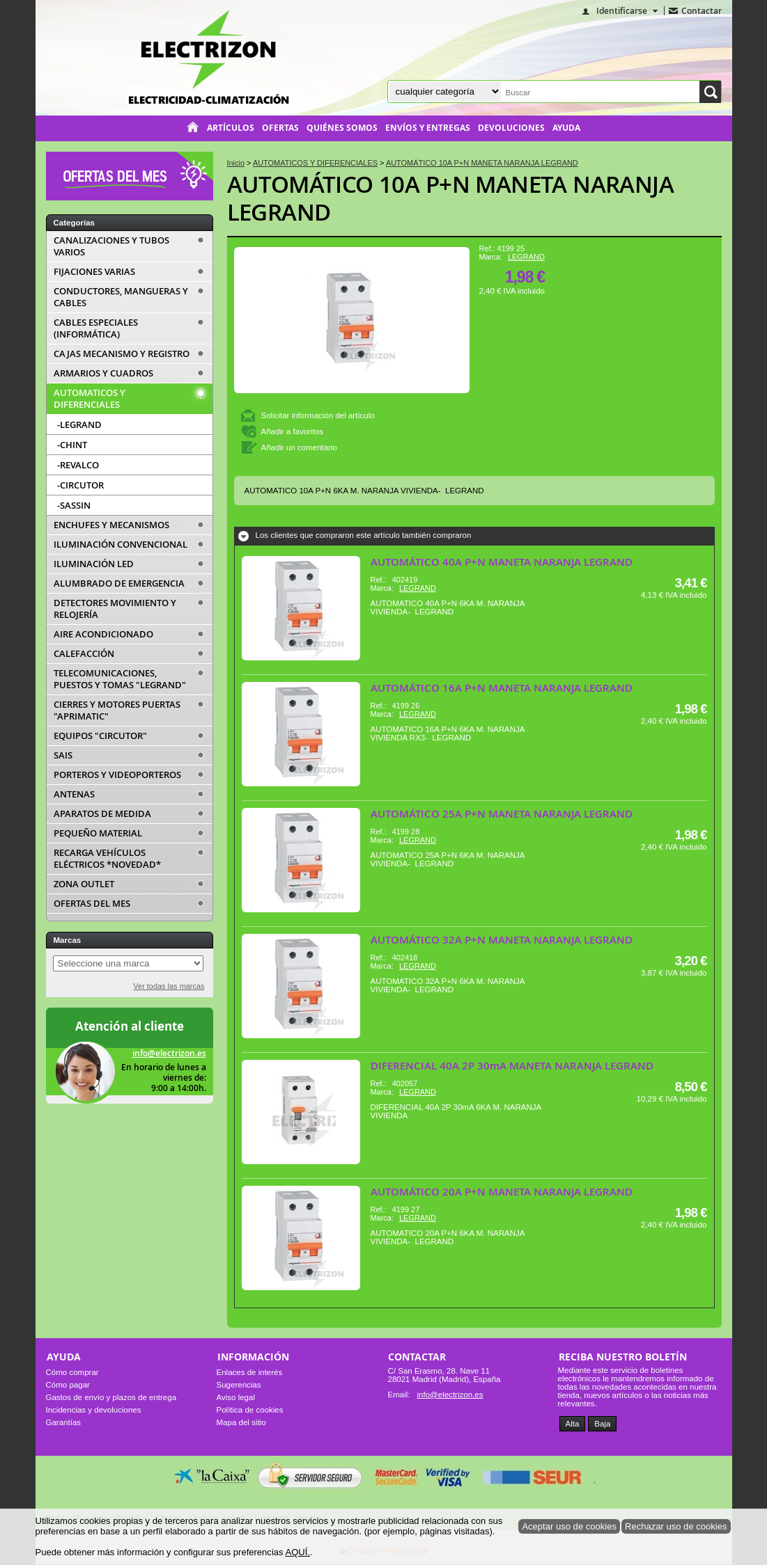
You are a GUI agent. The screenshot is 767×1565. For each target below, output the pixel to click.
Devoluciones (511, 128)
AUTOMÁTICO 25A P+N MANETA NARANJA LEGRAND (502, 814)
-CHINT (72, 444)
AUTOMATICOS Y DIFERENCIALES (89, 399)
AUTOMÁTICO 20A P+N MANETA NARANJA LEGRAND (502, 1191)
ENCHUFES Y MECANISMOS (111, 525)
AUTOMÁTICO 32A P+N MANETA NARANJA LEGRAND (502, 939)
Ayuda (566, 128)
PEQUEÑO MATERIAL (98, 833)
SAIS (63, 755)
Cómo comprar (72, 1372)
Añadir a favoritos (292, 431)
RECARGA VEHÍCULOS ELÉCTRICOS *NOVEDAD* (107, 859)
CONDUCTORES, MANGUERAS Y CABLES (121, 297)
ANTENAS (74, 794)
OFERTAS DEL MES (92, 903)
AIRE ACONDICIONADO (103, 634)
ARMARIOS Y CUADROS (103, 373)
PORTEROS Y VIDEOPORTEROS (117, 775)
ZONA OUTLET (84, 884)
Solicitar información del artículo (318, 415)
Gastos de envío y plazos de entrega (111, 1397)
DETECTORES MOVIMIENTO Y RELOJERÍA (115, 609)
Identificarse (621, 11)
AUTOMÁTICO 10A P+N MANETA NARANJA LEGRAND (450, 198)
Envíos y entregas (427, 128)
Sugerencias (239, 1385)
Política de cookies (250, 1410)
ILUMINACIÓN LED (94, 564)
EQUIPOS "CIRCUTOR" (100, 736)
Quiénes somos (342, 128)
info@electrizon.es (169, 1053)
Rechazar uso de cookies (676, 1526)
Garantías (64, 1422)
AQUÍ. (297, 1552)
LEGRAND (526, 257)
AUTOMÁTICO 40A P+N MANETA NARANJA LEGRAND (502, 562)
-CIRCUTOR (80, 485)
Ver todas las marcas (168, 986)
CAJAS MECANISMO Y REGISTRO (121, 354)
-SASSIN (74, 505)
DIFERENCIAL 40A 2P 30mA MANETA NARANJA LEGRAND (512, 1065)
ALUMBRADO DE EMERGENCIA (119, 583)
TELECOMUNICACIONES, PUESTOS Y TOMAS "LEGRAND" (120, 679)
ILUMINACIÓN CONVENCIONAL (120, 544)
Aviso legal (236, 1397)
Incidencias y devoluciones (93, 1410)
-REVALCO (78, 465)
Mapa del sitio (241, 1422)
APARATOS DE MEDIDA (102, 814)
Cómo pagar (68, 1385)
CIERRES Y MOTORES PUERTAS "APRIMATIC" (117, 710)
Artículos (230, 128)
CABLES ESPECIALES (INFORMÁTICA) (96, 328)
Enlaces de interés (250, 1372)
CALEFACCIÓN (84, 654)
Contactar (701, 11)
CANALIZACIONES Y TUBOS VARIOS (111, 246)
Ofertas (280, 128)
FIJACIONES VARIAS (94, 272)
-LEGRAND (79, 424)
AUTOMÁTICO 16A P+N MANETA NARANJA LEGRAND (502, 688)
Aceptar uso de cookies (569, 1526)
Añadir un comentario (299, 447)
